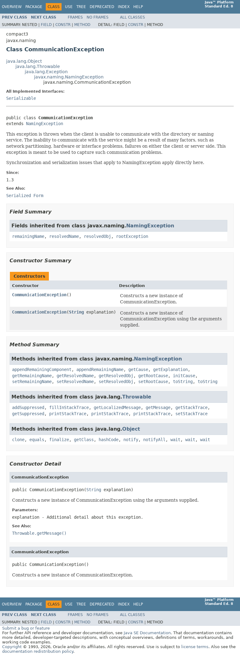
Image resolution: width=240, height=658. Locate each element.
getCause (138, 369)
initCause (184, 375)
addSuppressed (28, 407)
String (76, 312)
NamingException (44, 123)
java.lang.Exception (46, 71)
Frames (75, 17)
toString (183, 381)
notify (130, 439)
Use (69, 7)
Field (46, 25)
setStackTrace (191, 413)
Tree (81, 7)
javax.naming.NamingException (69, 76)
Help (138, 7)
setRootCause (153, 381)
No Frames (98, 17)
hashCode (108, 439)
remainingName (28, 236)
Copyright (12, 646)
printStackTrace (67, 413)
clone (18, 439)
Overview (12, 7)
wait (175, 439)
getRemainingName (32, 375)
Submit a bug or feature (26, 628)
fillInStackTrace (69, 407)
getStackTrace (191, 407)
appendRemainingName (99, 369)
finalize (59, 439)
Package (33, 7)
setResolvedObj (116, 381)
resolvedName (64, 236)
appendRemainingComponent (41, 369)
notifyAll (154, 439)
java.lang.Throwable (37, 66)
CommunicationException (39, 294)
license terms (194, 646)
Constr (63, 25)
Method (82, 25)
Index (124, 7)
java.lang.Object (24, 61)
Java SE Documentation (147, 633)
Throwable (136, 397)
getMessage (158, 407)
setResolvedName (75, 381)
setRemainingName (32, 381)
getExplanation (170, 369)
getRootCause (153, 375)
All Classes (132, 17)
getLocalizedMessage (117, 407)
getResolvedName (75, 375)
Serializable (21, 98)
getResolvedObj (116, 375)
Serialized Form (24, 195)
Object (131, 429)
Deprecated (102, 7)
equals (36, 439)
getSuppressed (28, 413)
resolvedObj (97, 236)
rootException (132, 236)
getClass (84, 439)
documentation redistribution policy (37, 651)
